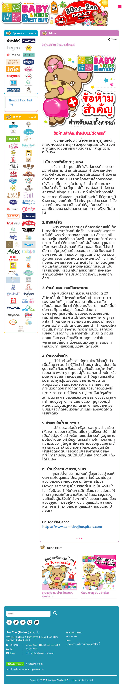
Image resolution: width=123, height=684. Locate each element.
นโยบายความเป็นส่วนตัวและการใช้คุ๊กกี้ (83, 644)
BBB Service (71, 636)
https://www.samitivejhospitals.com (72, 526)
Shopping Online (74, 633)
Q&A (68, 640)
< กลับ (79, 538)
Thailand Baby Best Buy (20, 102)
